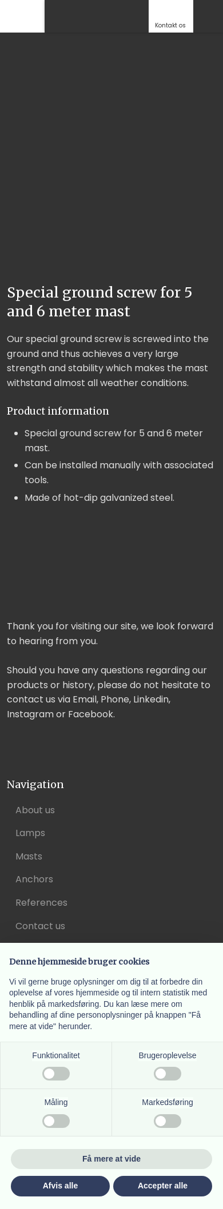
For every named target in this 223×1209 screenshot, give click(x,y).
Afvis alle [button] (60, 1185)
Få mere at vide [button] (111, 1158)
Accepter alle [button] (163, 1185)
